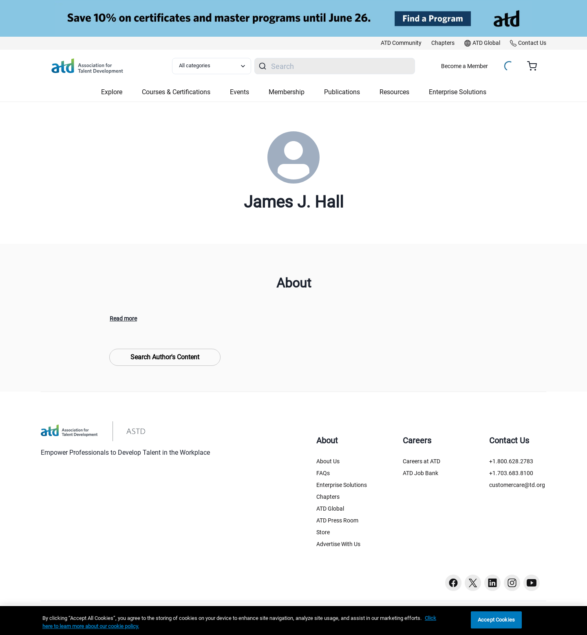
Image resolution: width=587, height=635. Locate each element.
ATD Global (330, 508)
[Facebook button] (453, 583)
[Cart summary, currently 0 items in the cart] (535, 66)
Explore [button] (111, 92)
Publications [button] (342, 92)
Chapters (328, 496)
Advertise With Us (338, 544)
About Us (328, 461)
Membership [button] (287, 92)
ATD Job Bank (420, 473)
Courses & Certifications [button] (176, 92)
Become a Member (464, 66)
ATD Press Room (337, 520)
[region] (293, 620)
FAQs (323, 473)
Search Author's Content (164, 357)
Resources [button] (394, 92)
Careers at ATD (421, 461)
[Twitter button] (473, 583)
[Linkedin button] (492, 583)
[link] (401, 43)
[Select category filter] (211, 66)
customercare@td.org (517, 485)
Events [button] (239, 92)
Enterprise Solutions (341, 485)
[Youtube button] (531, 583)
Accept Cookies (496, 620)
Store (323, 532)
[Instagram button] (512, 583)
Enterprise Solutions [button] (457, 92)
